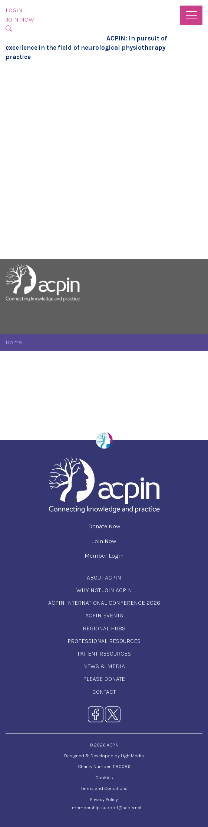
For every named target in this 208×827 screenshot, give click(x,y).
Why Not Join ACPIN (104, 590)
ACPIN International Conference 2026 (104, 602)
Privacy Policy (104, 799)
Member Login (104, 555)
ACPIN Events (104, 615)
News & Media (104, 666)
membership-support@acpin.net (107, 807)
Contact (104, 691)
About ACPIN (104, 577)
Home (14, 342)
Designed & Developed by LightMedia (104, 755)
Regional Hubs (104, 628)
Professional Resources (104, 640)
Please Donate (104, 678)
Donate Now (104, 526)
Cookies (104, 777)
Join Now (20, 19)
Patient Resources (104, 653)
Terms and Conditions (104, 788)
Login (14, 10)
